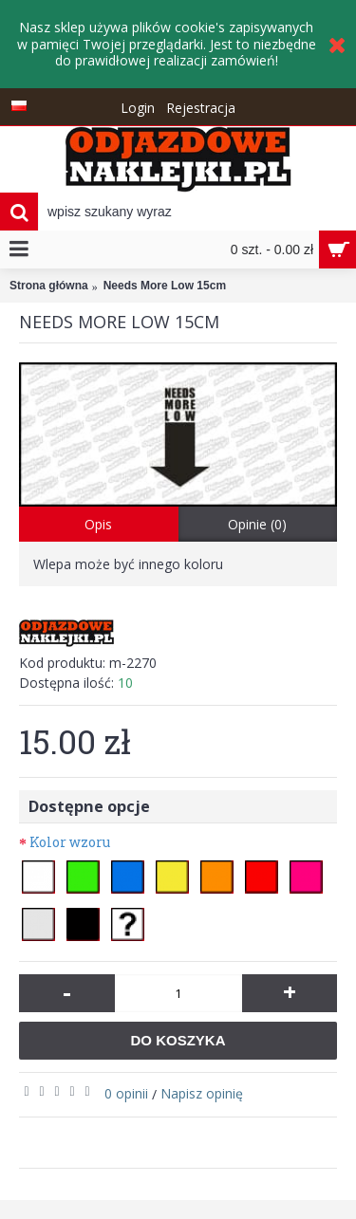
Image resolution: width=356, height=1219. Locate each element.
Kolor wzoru (69, 842)
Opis (98, 524)
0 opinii (126, 1093)
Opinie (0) (257, 524)
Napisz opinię (201, 1093)
